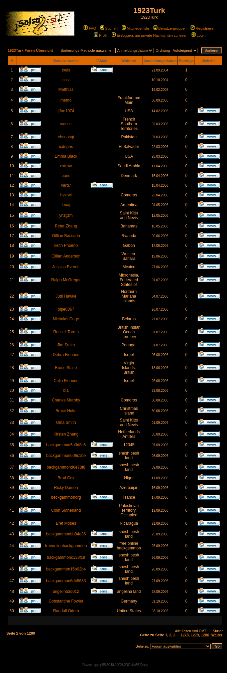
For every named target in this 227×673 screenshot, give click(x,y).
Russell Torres (66, 332)
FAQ (90, 28)
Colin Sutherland (66, 510)
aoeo (66, 175)
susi (66, 79)
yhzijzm (66, 215)
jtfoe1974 (66, 111)
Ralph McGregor (66, 280)
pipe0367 (66, 309)
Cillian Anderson (66, 256)
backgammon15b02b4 (66, 569)
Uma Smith (66, 422)
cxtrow (66, 166)
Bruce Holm (66, 410)
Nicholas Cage (66, 319)
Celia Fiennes (66, 380)
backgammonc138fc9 (66, 557)
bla (66, 390)
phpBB (101, 665)
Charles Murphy (66, 400)
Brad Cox (66, 478)
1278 (185, 635)
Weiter (216, 635)
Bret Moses (66, 523)
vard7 (66, 185)
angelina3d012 (66, 591)
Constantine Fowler (66, 601)
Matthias (66, 89)
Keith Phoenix (65, 245)
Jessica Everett (66, 267)
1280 (205, 635)
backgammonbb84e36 (66, 534)
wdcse (66, 124)
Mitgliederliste (135, 28)
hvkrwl (66, 195)
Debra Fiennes (66, 354)
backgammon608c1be (66, 455)
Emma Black (66, 156)
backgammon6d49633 (66, 580)
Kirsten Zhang (66, 434)
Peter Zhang (66, 226)
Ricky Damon (66, 487)
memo (66, 100)
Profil (100, 35)
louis (66, 70)
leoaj (66, 204)
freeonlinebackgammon (66, 545)
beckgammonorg (66, 497)
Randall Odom (66, 611)
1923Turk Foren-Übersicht (30, 50)
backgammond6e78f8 (66, 467)
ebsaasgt (66, 137)
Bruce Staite (66, 367)
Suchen (109, 28)
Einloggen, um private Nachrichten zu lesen (150, 35)
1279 (195, 635)
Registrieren (203, 28)
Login (199, 35)
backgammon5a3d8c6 (66, 445)
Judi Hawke (65, 296)
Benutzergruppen (170, 28)
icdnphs (66, 146)
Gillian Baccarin (66, 235)
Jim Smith (66, 345)
